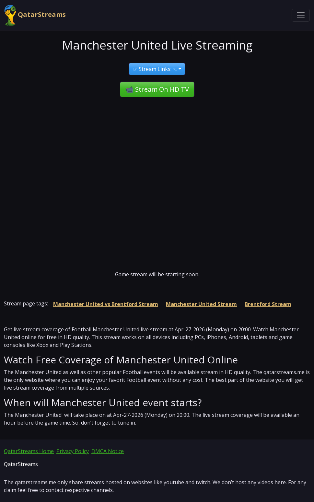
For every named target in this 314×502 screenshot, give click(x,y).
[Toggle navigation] (301, 15)
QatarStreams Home (29, 451)
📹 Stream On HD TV (157, 89)
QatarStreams (35, 15)
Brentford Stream (268, 304)
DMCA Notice (107, 451)
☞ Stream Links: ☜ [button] (155, 69)
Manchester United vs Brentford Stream (105, 304)
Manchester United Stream (201, 304)
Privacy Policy (72, 451)
